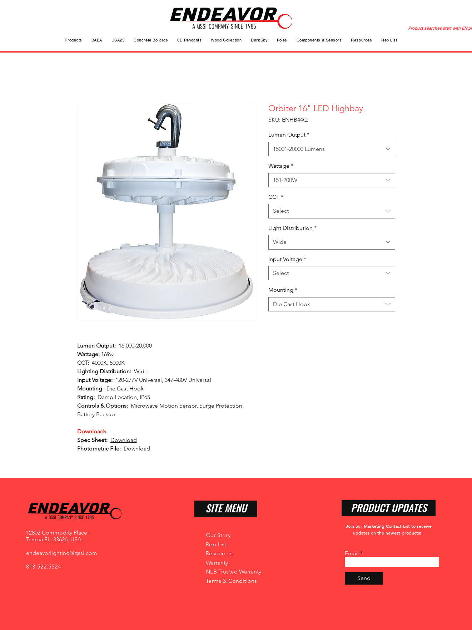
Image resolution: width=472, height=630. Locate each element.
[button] (282, 40)
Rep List (216, 544)
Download (123, 440)
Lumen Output (288, 134)
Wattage (280, 165)
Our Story (218, 535)
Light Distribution (292, 228)
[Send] (364, 578)
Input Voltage (287, 259)
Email (352, 553)
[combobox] (331, 149)
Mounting (282, 289)
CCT (275, 196)
